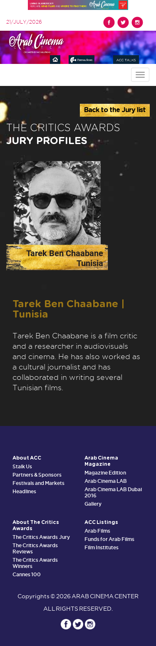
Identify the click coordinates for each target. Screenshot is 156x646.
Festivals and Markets (38, 483)
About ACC (26, 457)
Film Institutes (101, 547)
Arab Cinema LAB (105, 481)
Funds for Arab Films (109, 539)
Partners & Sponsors (37, 474)
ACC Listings (101, 522)
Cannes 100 (26, 574)
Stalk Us (22, 466)
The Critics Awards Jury (41, 537)
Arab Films (97, 530)
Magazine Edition (105, 472)
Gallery (93, 504)
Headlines (24, 491)
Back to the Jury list (115, 110)
